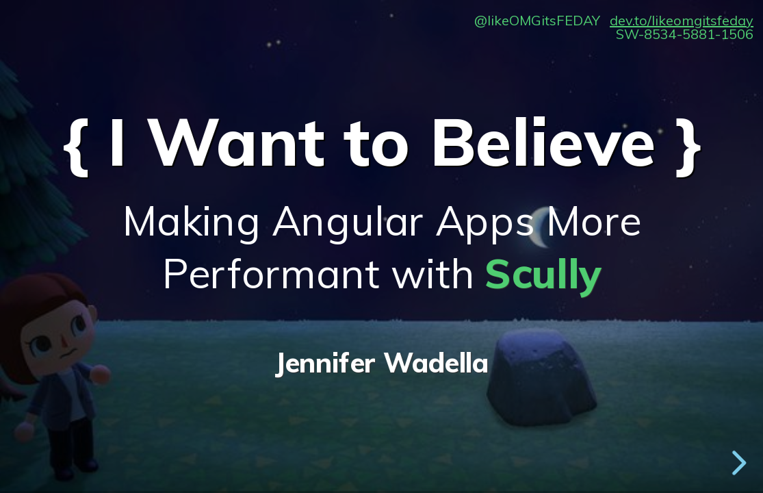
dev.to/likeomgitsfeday (681, 20)
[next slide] (735, 463)
